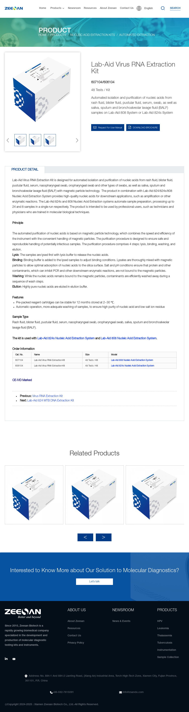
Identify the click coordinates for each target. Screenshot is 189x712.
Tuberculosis (164, 640)
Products (57, 8)
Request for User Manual (110, 128)
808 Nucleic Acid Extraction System (128, 338)
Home (42, 8)
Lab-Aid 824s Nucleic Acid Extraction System (65, 338)
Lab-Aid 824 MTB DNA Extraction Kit (50, 400)
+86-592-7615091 (63, 690)
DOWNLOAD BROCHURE (145, 128)
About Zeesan (108, 8)
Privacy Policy (76, 640)
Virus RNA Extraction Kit (47, 396)
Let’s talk (94, 579)
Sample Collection (168, 655)
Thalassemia (164, 633)
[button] (76, 140)
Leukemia (163, 626)
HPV (159, 619)
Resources (90, 8)
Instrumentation (166, 648)
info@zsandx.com (133, 690)
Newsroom (74, 8)
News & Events (121, 619)
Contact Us (126, 8)
